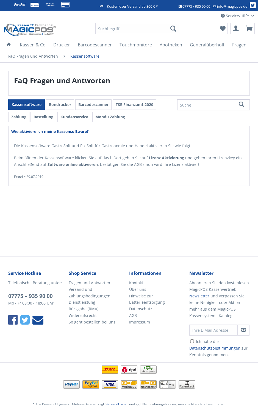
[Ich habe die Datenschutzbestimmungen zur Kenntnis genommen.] (192, 341)
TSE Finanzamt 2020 (134, 104)
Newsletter (199, 295)
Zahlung (18, 116)
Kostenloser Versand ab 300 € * (132, 6)
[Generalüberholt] (207, 45)
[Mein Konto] (235, 28)
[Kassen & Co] (32, 45)
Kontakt (136, 282)
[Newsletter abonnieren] (243, 330)
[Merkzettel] (222, 28)
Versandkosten (117, 404)
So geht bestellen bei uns (92, 322)
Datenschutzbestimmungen (214, 348)
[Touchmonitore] (136, 45)
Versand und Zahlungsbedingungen (89, 292)
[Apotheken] (171, 45)
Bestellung (43, 116)
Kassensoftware (26, 104)
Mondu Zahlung (110, 116)
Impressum (139, 322)
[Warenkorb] (249, 28)
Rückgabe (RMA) (83, 308)
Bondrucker (60, 104)
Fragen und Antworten (89, 282)
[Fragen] (239, 45)
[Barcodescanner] (95, 45)
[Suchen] (173, 28)
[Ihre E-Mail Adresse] (213, 330)
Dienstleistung (82, 302)
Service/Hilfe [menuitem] (235, 15)
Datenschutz (140, 308)
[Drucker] (61, 45)
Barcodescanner (93, 104)
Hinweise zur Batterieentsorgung (147, 299)
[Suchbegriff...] (137, 28)
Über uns (137, 289)
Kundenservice (74, 116)
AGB (133, 315)
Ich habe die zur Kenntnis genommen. (218, 348)
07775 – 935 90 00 (30, 296)
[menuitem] (137, 31)
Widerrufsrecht (83, 315)
